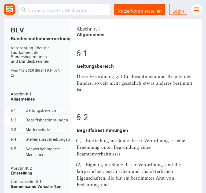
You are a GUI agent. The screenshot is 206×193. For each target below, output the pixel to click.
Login (178, 10)
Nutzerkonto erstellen (139, 10)
